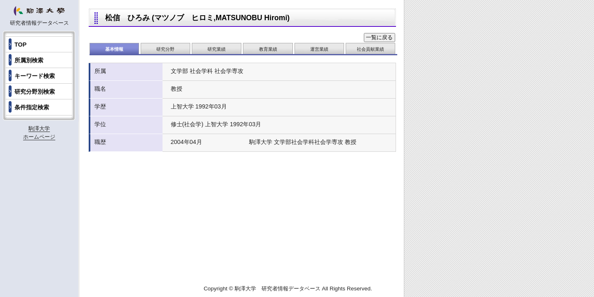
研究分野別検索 (34, 91)
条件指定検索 (31, 107)
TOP (20, 44)
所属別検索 (28, 60)
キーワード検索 (34, 76)
